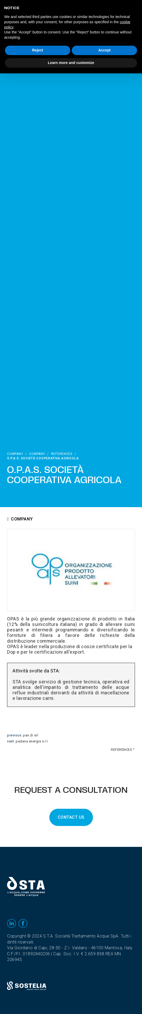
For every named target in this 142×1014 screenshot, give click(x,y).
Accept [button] (104, 50)
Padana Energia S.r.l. (32, 741)
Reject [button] (37, 50)
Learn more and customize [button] (71, 63)
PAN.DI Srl (30, 735)
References (61, 454)
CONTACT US (71, 817)
